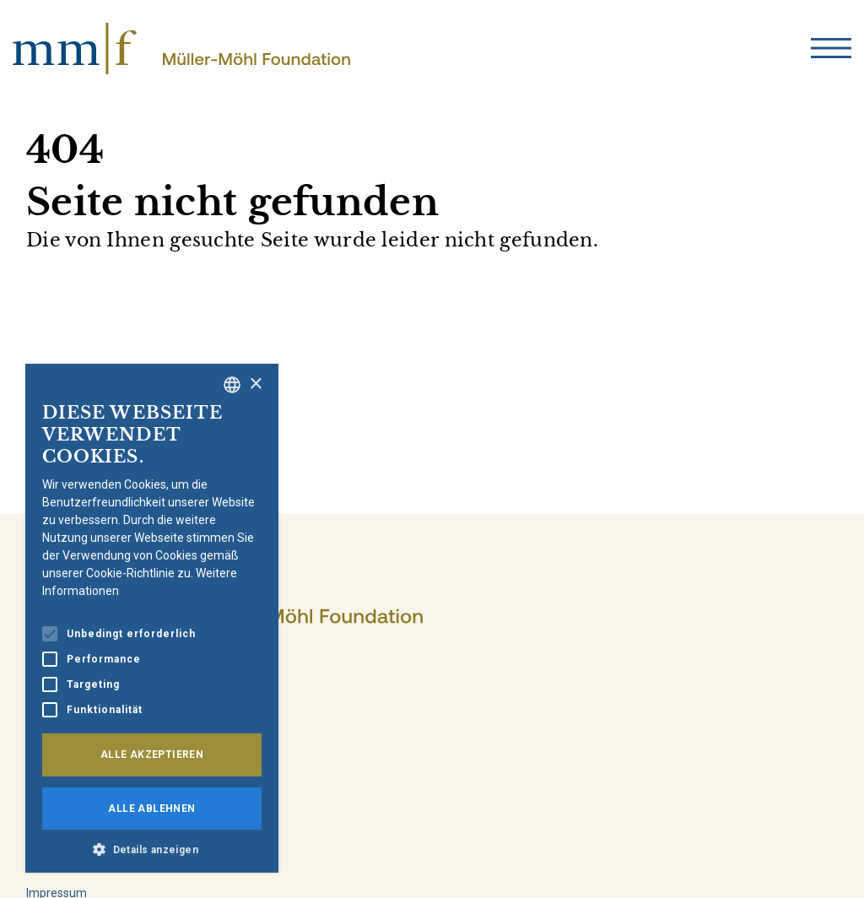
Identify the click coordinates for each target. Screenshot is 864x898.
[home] (181, 48)
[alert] (151, 618)
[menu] (831, 48)
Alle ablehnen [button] (151, 808)
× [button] (255, 384)
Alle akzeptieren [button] (151, 754)
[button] (152, 848)
